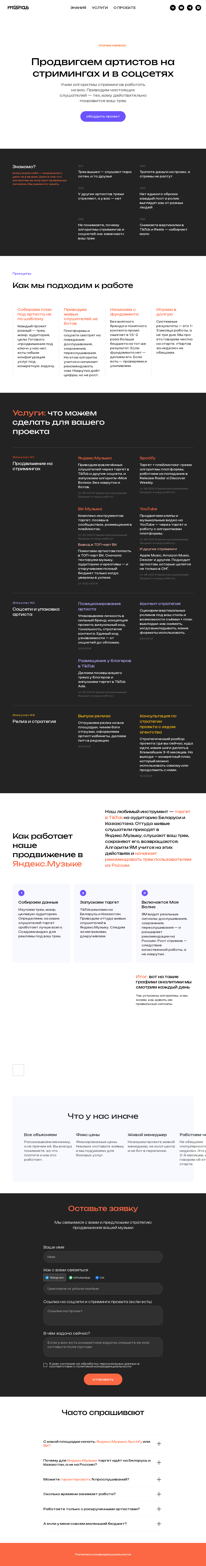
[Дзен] (198, 8)
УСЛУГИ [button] (100, 8)
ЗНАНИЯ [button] (78, 8)
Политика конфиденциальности (103, 1554)
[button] (103, 116)
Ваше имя (53, 1247)
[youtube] (181, 8)
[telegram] (190, 8)
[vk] (173, 8)
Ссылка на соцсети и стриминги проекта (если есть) (97, 1302)
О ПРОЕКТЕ (125, 8)
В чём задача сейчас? (66, 1333)
